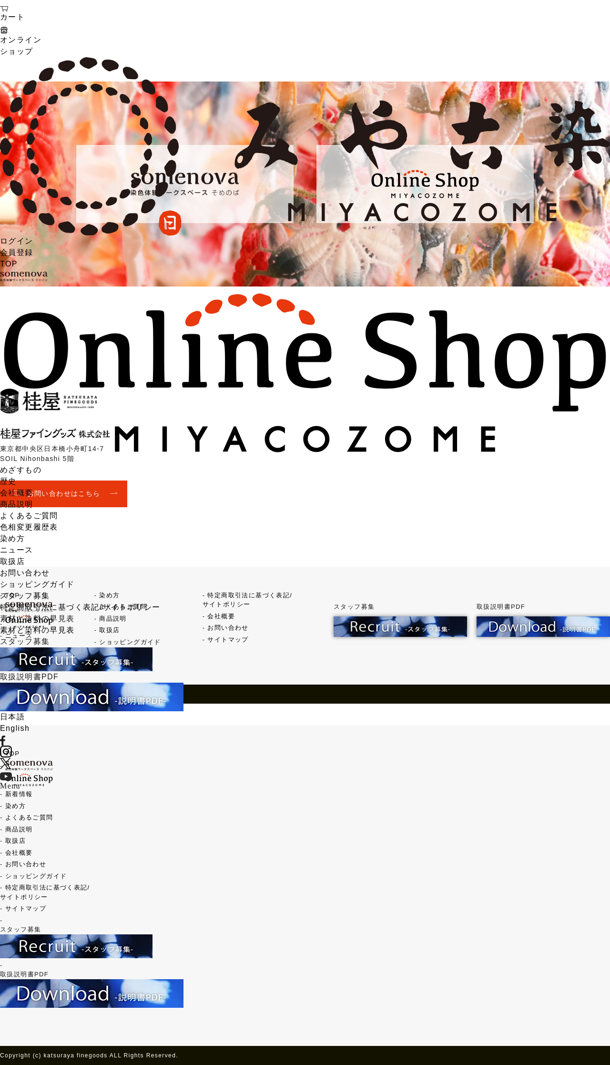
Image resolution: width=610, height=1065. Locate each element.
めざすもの (20, 470)
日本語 (12, 717)
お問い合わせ (25, 573)
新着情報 (19, 794)
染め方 (12, 538)
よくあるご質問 (29, 516)
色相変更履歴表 (29, 527)
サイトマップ (25, 908)
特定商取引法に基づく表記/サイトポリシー (80, 607)
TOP (9, 264)
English (15, 728)
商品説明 (16, 504)
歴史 (8, 481)
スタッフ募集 (25, 596)
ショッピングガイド (37, 584)
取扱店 (12, 561)
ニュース (16, 550)
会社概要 (16, 493)
